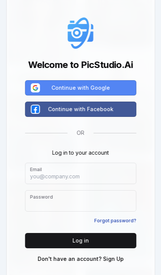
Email (36, 169)
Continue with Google (70, 88)
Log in (80, 240)
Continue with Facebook (72, 109)
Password (41, 197)
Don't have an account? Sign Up (80, 259)
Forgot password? (115, 220)
